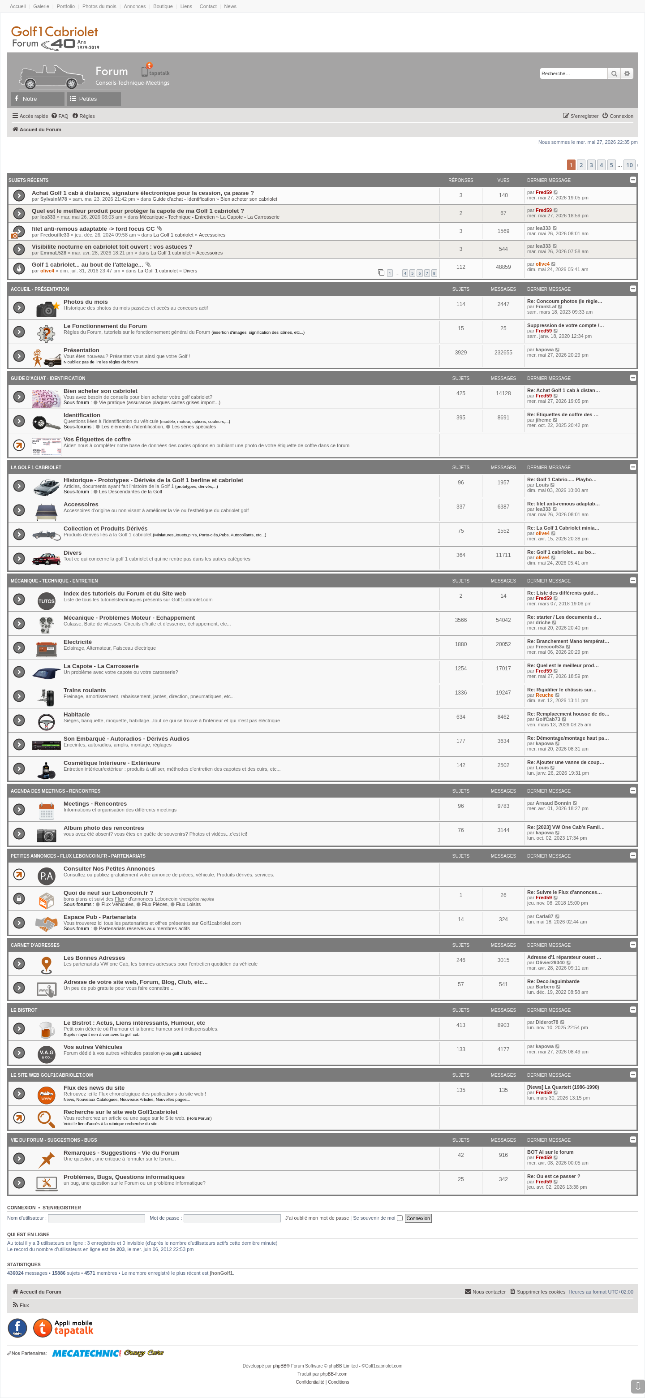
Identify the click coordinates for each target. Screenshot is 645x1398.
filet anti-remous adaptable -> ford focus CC (93, 228)
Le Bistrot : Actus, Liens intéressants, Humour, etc (134, 1022)
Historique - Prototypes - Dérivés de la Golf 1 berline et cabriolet (153, 480)
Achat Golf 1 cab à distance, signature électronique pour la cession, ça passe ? (143, 193)
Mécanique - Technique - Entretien (177, 217)
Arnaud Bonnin (553, 803)
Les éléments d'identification (129, 426)
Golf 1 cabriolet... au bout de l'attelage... (87, 264)
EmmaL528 (53, 252)
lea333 (48, 217)
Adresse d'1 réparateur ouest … (564, 957)
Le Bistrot (24, 1010)
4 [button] (601, 165)
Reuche (545, 695)
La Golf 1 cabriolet (174, 234)
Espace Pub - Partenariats (100, 917)
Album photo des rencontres (104, 827)
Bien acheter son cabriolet (248, 199)
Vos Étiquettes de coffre (97, 439)
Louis (542, 485)
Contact (208, 6)
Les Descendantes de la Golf (127, 491)
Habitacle (77, 714)
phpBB (279, 1365)
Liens (186, 6)
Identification (82, 415)
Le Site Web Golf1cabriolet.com (52, 1075)
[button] (637, 165)
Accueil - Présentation (40, 289)
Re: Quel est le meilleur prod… (563, 665)
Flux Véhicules (114, 904)
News (230, 6)
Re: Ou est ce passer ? (553, 1176)
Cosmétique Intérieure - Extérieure (112, 762)
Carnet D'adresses (35, 945)
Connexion (21, 1207)
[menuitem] (60, 116)
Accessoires (212, 234)
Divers (190, 270)
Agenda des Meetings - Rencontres (55, 791)
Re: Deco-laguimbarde (553, 981)
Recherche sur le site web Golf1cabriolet (120, 1112)
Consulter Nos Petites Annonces (109, 868)
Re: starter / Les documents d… (564, 617)
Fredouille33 (54, 234)
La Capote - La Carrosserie (250, 217)
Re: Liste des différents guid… (562, 592)
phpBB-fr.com (334, 1374)
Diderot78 (547, 1022)
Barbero (545, 986)
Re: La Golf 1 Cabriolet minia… (563, 528)
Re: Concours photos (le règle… (564, 301)
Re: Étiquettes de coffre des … (563, 414)
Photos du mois (99, 6)
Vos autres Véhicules (93, 1047)
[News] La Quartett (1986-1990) (563, 1087)
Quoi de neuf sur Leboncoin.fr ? (108, 892)
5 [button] (611, 165)
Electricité (78, 642)
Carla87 (545, 916)
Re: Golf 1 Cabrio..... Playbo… (562, 479)
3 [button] (591, 165)
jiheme (543, 420)
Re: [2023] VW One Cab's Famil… (566, 827)
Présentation (81, 350)
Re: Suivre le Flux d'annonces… (564, 892)
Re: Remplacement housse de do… (568, 713)
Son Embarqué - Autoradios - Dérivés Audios (126, 738)
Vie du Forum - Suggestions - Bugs (54, 1140)
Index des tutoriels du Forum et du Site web (125, 593)
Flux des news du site (94, 1087)
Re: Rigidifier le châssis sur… (562, 689)
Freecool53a (550, 646)
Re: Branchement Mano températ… (568, 641)
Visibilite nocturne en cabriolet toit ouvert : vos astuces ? (112, 246)
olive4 (47, 270)
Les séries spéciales (191, 426)
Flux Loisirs (185, 904)
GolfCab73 (548, 719)
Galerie (41, 6)
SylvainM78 (53, 199)
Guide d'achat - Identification (184, 199)
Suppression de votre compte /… (565, 325)
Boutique (162, 6)
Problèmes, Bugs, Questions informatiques (124, 1177)
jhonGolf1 (221, 1273)
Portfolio (66, 6)
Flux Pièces (152, 904)
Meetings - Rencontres (95, 803)
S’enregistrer (62, 1207)
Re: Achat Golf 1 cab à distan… (563, 390)
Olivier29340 (550, 962)
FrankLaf (546, 306)
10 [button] (629, 165)
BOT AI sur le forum (550, 1152)
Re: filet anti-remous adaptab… (563, 503)
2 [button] (581, 165)
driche (543, 622)
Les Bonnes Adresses (94, 957)
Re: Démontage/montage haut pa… (568, 738)
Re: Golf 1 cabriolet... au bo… (561, 552)
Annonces (135, 6)
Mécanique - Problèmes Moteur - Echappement (129, 617)
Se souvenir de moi (377, 1218)
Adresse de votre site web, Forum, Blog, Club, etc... (136, 982)
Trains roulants (85, 690)
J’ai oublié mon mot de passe (317, 1218)
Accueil (18, 6)
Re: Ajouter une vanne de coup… (566, 762)
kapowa (545, 349)
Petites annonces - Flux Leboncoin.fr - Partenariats (78, 856)
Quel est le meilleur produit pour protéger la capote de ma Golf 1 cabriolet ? (138, 210)
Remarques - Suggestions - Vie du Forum (121, 1152)
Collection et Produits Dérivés (106, 528)
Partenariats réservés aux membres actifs (141, 928)
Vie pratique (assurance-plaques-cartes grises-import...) (156, 402)
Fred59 (544, 192)
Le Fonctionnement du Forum (105, 326)
